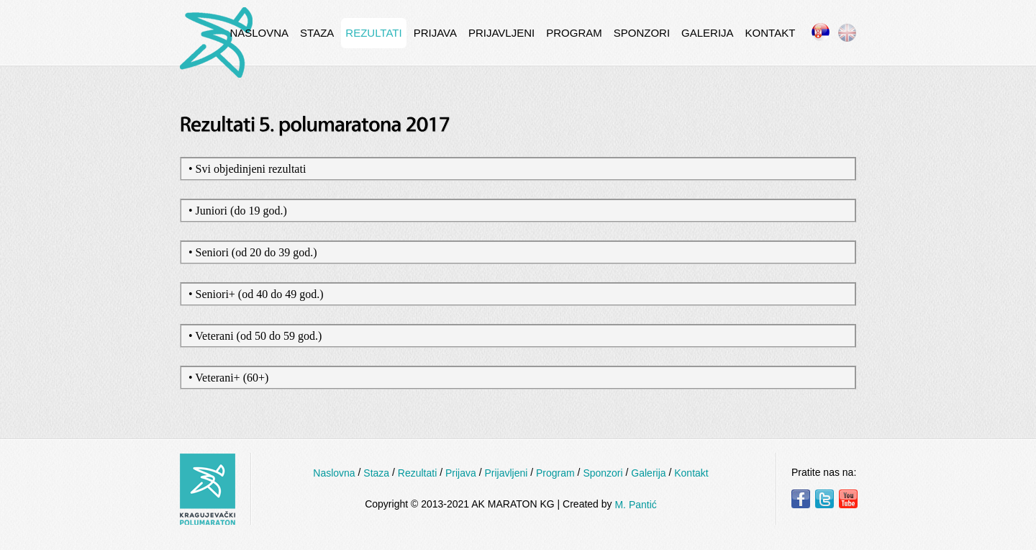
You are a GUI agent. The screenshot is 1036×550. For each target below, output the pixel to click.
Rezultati (373, 33)
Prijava (435, 33)
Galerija (707, 33)
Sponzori (642, 33)
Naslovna (259, 33)
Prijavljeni (501, 33)
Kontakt (770, 33)
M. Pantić (635, 504)
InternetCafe (216, 42)
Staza (317, 33)
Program (574, 33)
